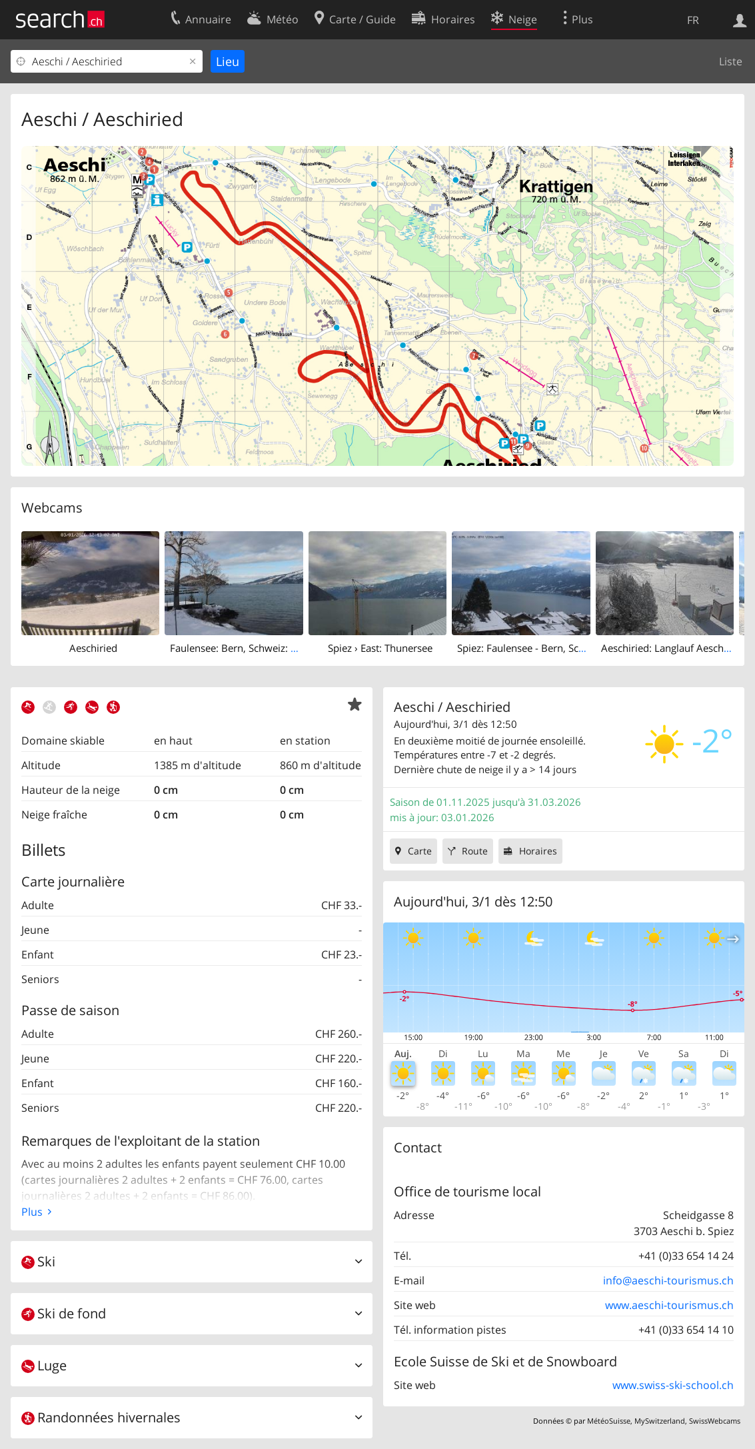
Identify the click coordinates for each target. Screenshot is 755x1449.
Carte (420, 850)
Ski (38, 1261)
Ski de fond (63, 1313)
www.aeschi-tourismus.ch (669, 1305)
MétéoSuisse (608, 1421)
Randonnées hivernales (101, 1417)
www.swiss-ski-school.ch (673, 1385)
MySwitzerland (659, 1421)
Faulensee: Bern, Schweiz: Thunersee (254, 648)
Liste (730, 61)
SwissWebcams (714, 1421)
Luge (44, 1365)
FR (693, 20)
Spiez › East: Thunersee (380, 648)
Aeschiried (93, 648)
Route (475, 850)
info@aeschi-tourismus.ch (668, 1280)
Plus (32, 1211)
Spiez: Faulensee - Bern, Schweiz (531, 648)
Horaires (538, 850)
